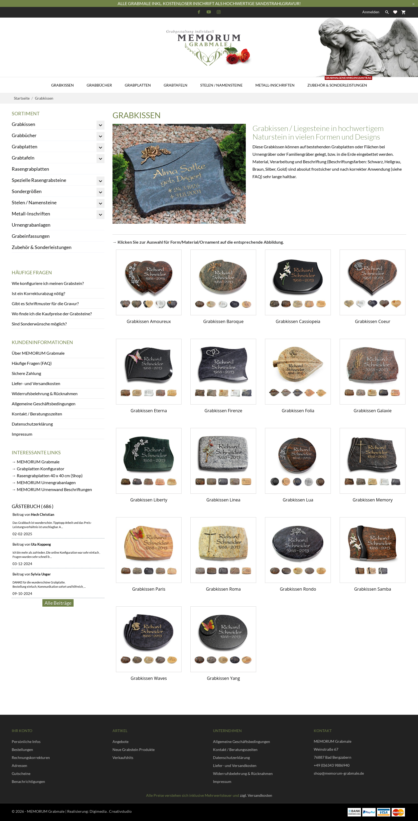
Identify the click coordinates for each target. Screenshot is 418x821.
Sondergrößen (27, 191)
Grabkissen (62, 85)
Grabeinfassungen (31, 236)
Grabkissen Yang (223, 678)
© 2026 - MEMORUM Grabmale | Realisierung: (51, 811)
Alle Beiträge (58, 603)
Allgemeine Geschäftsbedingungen (43, 403)
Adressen (19, 765)
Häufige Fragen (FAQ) (32, 363)
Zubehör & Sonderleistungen (339, 82)
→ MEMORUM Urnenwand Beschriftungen (52, 489)
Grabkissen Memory (373, 500)
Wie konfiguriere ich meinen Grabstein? (48, 283)
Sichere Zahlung (26, 373)
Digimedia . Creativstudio (111, 811)
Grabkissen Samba (372, 589)
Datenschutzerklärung (32, 423)
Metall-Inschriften (275, 85)
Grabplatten (138, 85)
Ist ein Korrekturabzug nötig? (38, 293)
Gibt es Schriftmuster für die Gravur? (45, 303)
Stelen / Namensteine (221, 85)
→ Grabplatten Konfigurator (38, 468)
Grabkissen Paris (148, 589)
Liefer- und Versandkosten (36, 383)
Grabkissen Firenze (223, 411)
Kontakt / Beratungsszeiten (37, 413)
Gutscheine (21, 773)
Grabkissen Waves (149, 678)
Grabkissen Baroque (223, 321)
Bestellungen (22, 749)
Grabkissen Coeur (373, 321)
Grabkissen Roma (223, 589)
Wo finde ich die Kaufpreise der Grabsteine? (52, 313)
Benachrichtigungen (28, 781)
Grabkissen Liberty (148, 500)
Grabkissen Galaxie (373, 411)
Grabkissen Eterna (149, 411)
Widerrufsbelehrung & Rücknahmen (45, 393)
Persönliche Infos (26, 741)
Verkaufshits (122, 757)
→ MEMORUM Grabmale (35, 461)
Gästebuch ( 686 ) (32, 506)
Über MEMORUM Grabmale (38, 353)
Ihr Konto (22, 730)
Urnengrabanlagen (31, 225)
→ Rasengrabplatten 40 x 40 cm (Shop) (47, 475)
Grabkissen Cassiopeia (298, 321)
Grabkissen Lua (298, 500)
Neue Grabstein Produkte (133, 749)
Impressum (22, 433)
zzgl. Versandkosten (256, 795)
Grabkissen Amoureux (149, 321)
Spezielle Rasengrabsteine (39, 180)
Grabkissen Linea (223, 500)
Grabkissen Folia (298, 411)
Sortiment (26, 113)
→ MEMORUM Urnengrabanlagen (44, 482)
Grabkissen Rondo (298, 589)
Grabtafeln (175, 85)
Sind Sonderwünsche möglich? (39, 323)
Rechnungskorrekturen (31, 757)
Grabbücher (99, 85)
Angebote (120, 741)
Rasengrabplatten (30, 169)
